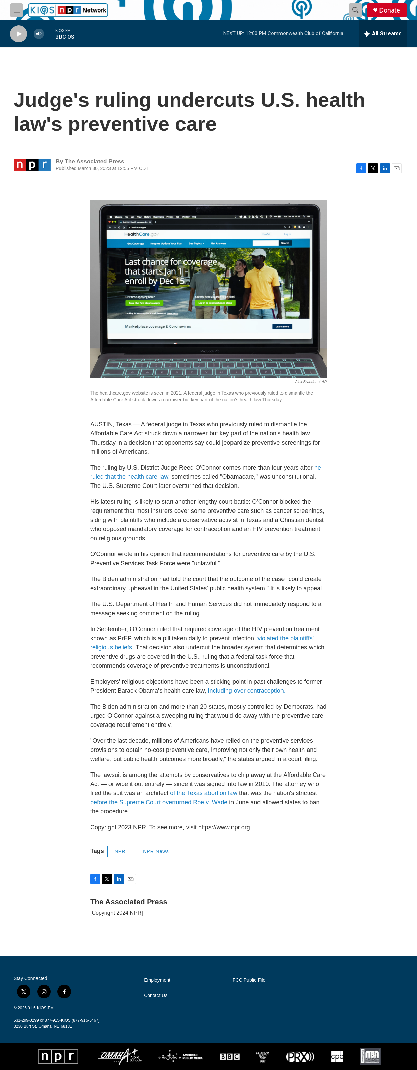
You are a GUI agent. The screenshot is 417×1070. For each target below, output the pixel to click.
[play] (18, 34)
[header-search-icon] (355, 10)
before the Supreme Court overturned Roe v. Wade (158, 802)
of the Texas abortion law (203, 793)
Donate (389, 10)
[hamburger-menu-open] (16, 10)
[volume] (39, 34)
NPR (120, 851)
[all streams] (383, 33)
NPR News (156, 851)
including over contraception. (247, 690)
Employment (157, 980)
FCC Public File (248, 980)
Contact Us (155, 995)
